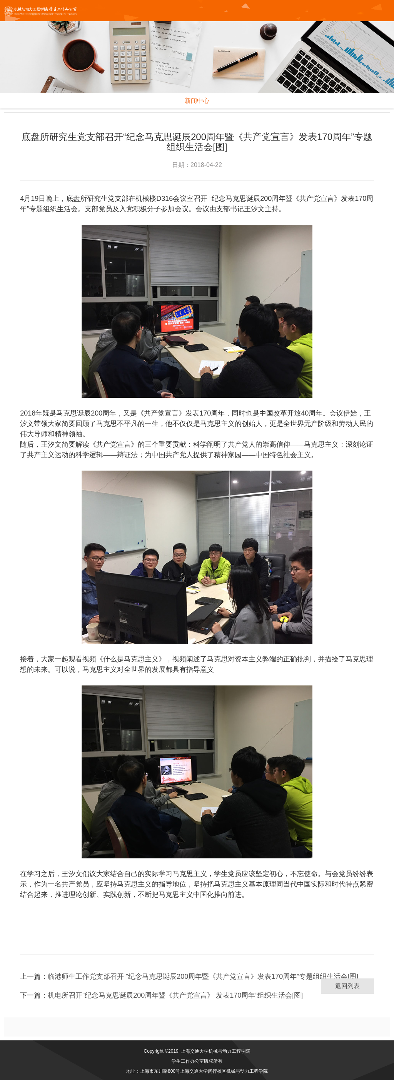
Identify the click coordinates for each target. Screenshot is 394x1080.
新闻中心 (197, 100)
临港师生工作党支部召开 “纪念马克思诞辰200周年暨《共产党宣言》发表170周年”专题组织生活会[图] (203, 976)
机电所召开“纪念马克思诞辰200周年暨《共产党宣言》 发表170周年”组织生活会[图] (175, 995)
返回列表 (347, 986)
